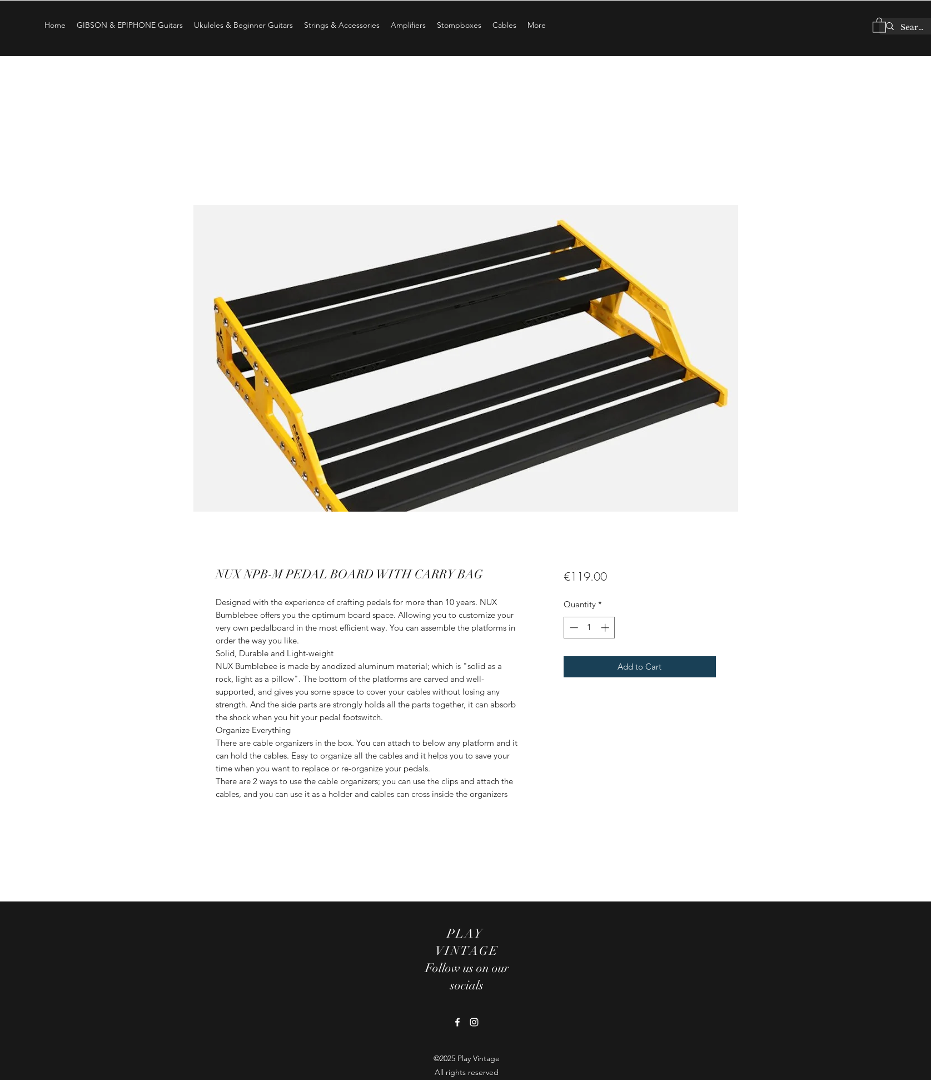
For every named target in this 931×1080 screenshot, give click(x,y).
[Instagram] (474, 1022)
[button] (879, 25)
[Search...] (913, 28)
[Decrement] (572, 627)
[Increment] (606, 627)
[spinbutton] (589, 627)
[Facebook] (457, 1022)
